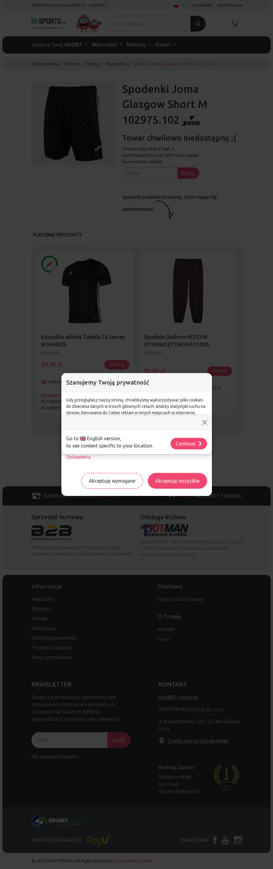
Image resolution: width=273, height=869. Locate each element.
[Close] (205, 422)
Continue (189, 443)
